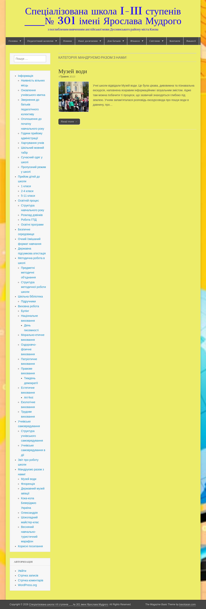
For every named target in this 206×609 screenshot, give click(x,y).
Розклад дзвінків (32, 215)
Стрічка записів (28, 575)
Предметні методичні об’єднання (28, 272)
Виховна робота (28, 306)
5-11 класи (28, 195)
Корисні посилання (30, 546)
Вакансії (191, 41)
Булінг (25, 311)
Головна (13, 41)
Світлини (155, 41)
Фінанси (135, 41)
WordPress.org (27, 585)
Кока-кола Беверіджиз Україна (28, 503)
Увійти (22, 570)
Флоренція (28, 483)
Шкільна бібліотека (30, 296)
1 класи (26, 186)
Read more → (69, 121)
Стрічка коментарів (30, 580)
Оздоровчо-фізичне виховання (28, 349)
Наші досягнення (88, 41)
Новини (67, 41)
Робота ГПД (29, 219)
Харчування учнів (32, 142)
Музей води (72, 71)
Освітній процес (28, 200)
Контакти (175, 41)
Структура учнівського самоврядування (32, 435)
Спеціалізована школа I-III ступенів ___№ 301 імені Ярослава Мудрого (103, 16)
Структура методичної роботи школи (33, 287)
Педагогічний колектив (40, 41)
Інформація (25, 75)
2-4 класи (27, 191)
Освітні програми (32, 224)
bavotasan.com (187, 604)
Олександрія (29, 512)
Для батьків (114, 41)
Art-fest (28, 397)
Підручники (28, 301)
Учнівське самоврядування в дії (33, 450)
